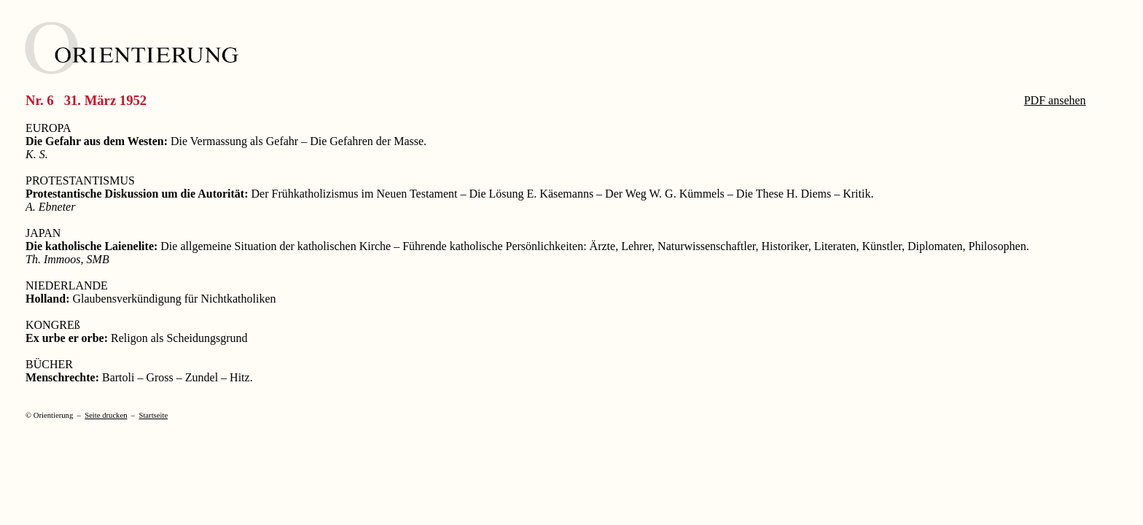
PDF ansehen (1055, 100)
